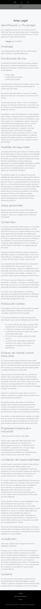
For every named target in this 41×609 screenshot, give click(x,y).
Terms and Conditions (21, 596)
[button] (20, 6)
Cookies (20, 593)
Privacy (20, 599)
